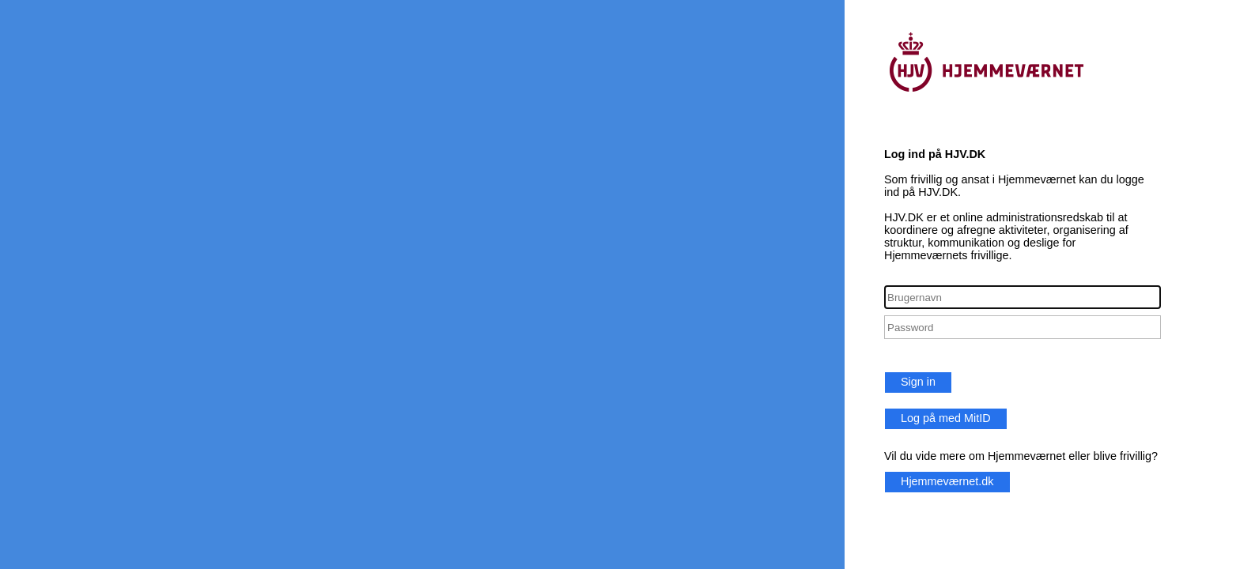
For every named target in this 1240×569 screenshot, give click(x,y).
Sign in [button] (918, 381)
